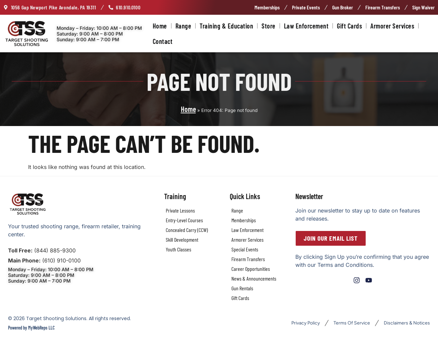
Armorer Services (392, 26)
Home (160, 26)
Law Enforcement (306, 26)
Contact (163, 41)
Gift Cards (349, 26)
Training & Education (226, 26)
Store (269, 26)
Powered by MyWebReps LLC (31, 328)
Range (183, 26)
